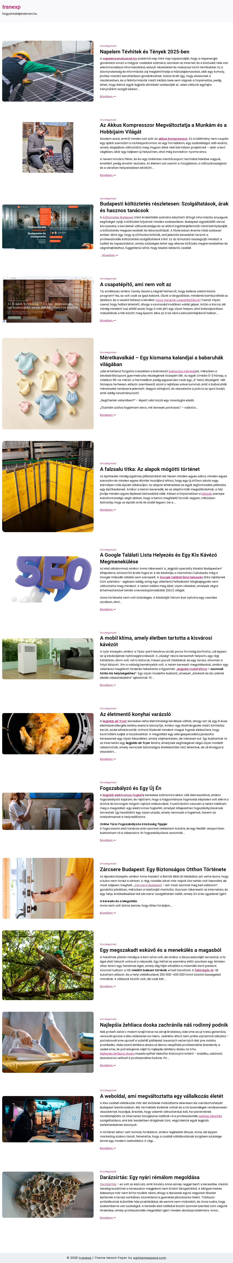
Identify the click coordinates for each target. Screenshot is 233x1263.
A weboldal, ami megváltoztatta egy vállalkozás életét (161, 1096)
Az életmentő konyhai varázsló (135, 714)
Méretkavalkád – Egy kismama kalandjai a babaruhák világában (161, 361)
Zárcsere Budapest (148, 885)
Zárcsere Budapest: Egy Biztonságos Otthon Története (163, 869)
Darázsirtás (108, 1184)
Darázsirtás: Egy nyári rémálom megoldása (150, 1177)
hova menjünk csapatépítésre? (178, 300)
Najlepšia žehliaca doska (117, 1054)
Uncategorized (108, 45)
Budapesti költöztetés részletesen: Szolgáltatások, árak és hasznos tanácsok (164, 207)
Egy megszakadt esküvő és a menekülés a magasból (160, 950)
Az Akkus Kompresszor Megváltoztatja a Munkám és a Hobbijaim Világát (163, 128)
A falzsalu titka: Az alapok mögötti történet (150, 469)
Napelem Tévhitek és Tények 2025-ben (144, 52)
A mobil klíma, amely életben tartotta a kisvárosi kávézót (156, 641)
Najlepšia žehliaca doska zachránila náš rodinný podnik (164, 1025)
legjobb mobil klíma (192, 669)
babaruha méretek (182, 371)
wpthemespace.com (149, 1258)
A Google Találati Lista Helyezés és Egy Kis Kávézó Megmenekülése (158, 558)
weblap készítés (210, 1116)
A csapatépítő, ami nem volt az (135, 284)
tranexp (11, 7)
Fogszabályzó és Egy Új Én (130, 788)
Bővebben (108, 96)
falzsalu (206, 494)
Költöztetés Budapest (118, 217)
